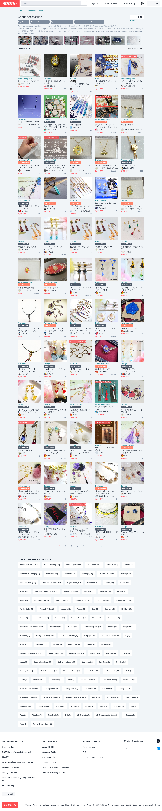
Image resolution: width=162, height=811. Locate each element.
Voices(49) (24, 618)
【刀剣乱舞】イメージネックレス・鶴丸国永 (105, 492)
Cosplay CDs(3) (124, 689)
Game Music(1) (118, 706)
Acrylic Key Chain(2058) (29, 565)
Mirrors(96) (24, 600)
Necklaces (22, 119)
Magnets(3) (96, 697)
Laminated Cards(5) (109, 680)
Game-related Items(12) (42, 662)
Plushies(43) (97, 618)
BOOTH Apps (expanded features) (16, 752)
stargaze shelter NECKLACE (29, 122)
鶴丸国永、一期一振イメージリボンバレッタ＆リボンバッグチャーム (105, 126)
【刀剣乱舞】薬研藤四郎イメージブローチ (80, 492)
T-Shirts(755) (128, 565)
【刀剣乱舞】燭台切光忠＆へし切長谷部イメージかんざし (28, 492)
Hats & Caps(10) (92, 671)
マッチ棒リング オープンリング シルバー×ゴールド (29, 166)
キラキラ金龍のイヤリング (131, 206)
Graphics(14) (95, 653)
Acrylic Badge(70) (26, 609)
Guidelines (75, 805)
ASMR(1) (134, 706)
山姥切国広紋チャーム (130, 165)
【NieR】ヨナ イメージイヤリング (54, 492)
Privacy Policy (86, 805)
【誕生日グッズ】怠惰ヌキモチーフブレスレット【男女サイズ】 (54, 126)
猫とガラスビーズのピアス (131, 491)
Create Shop (129, 3)
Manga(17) (90, 644)
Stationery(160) (93, 583)
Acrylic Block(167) (74, 583)
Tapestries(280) (52, 574)
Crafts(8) (128, 671)
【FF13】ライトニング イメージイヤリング (54, 248)
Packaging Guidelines (11, 767)
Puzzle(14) (126, 653)
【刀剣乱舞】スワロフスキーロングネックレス (80, 207)
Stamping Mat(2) (26, 706)
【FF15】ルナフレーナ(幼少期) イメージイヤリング (81, 451)
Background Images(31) (45, 636)
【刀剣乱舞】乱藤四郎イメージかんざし (80, 411)
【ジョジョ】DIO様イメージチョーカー (106, 533)
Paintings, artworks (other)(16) (31, 653)
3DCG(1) (103, 706)
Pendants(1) (89, 706)
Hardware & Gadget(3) (51, 697)
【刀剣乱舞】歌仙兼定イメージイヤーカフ (131, 451)
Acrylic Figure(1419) (73, 565)
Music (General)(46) (41, 618)
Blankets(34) (112, 627)
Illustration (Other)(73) (124, 600)
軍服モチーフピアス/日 (104, 247)
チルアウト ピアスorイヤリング (54, 530)
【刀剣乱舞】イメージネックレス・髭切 (28, 533)
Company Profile (31, 805)
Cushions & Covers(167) (51, 583)
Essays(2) (75, 706)
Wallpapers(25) (89, 636)
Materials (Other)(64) (47, 609)
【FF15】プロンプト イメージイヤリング (132, 289)
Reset (132, 21)
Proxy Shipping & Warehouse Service (17, 762)
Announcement (89, 747)
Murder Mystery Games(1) (42, 724)
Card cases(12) (87, 662)
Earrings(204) (126, 574)
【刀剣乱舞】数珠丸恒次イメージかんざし (28, 207)
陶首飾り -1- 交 (50, 206)
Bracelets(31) (25, 636)
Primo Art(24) (25, 644)
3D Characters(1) (83, 715)
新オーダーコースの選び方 (28, 81)
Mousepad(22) (41, 644)
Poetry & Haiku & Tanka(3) (76, 697)
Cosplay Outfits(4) (51, 689)
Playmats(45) (60, 618)
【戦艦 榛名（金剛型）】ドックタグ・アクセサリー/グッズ (54, 166)
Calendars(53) (110, 609)
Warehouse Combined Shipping (55, 767)
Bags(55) (95, 609)
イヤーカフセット (25, 450)
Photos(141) (24, 591)
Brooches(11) (121, 662)
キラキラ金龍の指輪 (26, 288)
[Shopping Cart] (142, 3)
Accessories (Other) (25, 79)
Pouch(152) (124, 583)
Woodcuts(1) (37, 715)
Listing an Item (8, 747)
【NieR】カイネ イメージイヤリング (54, 370)
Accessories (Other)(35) (92, 627)
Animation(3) (107, 689)
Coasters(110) (105, 591)
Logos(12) (23, 662)
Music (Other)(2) (131, 697)
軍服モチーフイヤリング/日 (80, 247)
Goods (40, 11)
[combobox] (51, 3)
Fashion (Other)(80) (82, 600)
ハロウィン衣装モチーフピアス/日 (131, 411)
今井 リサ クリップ (52, 288)
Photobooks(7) (38, 680)
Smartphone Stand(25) (110, 636)
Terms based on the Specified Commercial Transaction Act (132, 805)
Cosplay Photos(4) (71, 689)
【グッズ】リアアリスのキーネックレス (80, 85)
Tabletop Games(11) (27, 671)
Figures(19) (57, 644)
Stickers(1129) (112, 565)
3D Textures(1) (129, 715)
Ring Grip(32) (128, 627)
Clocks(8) (23, 680)
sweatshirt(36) (55, 627)
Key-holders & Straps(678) (30, 574)
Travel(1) (23, 724)
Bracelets (47, 119)
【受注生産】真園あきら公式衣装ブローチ (54, 82)
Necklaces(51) (126, 609)
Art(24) (127, 636)
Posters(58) (81, 609)
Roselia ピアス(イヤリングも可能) (132, 533)
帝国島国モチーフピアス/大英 (132, 248)
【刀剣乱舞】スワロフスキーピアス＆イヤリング (80, 329)
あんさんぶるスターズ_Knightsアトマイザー (132, 82)
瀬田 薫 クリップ (102, 369)
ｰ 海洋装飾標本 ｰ (76, 125)
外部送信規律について (101, 805)
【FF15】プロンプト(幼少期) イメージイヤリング (28, 411)
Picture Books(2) (113, 697)
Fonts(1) (23, 715)
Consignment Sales (10, 772)
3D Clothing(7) (56, 680)
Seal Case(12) (104, 662)
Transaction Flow (49, 762)
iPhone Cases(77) (102, 600)
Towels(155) (109, 583)
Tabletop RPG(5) (129, 680)
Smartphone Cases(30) (69, 636)
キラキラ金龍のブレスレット (131, 126)
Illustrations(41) (114, 618)
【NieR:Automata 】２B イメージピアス (55, 411)
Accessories (31, 11)
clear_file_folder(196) (28, 583)
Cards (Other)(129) (71, 591)
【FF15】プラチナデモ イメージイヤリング (54, 451)
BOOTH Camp (8, 785)
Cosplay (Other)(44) (78, 618)
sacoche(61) (66, 609)
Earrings (98, 79)
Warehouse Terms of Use (60, 805)
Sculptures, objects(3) (28, 697)
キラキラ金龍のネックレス (105, 165)
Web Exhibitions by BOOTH (53, 772)
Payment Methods (50, 757)
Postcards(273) (69, 574)
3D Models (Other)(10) (71, 671)
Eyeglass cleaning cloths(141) (46, 591)
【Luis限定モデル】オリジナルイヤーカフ (106, 82)
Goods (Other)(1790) (52, 565)
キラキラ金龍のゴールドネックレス (80, 166)
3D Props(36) (72, 627)
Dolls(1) (68, 715)
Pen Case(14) (111, 653)
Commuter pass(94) (41, 600)
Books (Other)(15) (56, 653)
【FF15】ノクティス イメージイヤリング (106, 289)
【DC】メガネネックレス (80, 369)
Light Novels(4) (90, 689)
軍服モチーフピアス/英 (27, 247)
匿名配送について (9, 757)
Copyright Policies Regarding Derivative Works (18, 779)
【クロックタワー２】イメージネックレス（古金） (28, 370)
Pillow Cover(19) (74, 644)
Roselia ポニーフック (129, 328)
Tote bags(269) (87, 574)
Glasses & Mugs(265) (107, 574)
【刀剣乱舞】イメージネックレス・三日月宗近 (80, 530)
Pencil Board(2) (44, 706)
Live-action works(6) (88, 680)
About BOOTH (111, 3)
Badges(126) (89, 591)
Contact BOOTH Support (93, 757)
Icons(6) (71, 680)
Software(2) (60, 706)
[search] (78, 3)
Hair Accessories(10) (49, 671)
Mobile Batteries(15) (76, 653)
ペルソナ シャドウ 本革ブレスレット (106, 448)
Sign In (94, 3)
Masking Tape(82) (62, 600)
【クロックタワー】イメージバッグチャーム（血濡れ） (54, 329)
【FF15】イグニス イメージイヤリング (106, 329)
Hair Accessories (24, 201)
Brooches (47, 79)
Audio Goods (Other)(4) (29, 689)
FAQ (84, 752)
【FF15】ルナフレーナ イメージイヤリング (132, 370)
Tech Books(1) (53, 715)
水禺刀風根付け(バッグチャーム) (106, 408)
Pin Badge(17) (106, 644)
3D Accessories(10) (112, 671)
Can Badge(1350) (93, 565)
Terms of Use (44, 805)
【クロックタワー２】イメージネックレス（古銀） (28, 329)
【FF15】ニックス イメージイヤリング (80, 289)
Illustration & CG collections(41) (32, 627)
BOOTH (21, 11)
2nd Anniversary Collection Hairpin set (106, 204)
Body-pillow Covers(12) (66, 662)
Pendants (73, 79)
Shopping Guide (49, 752)
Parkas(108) (121, 591)
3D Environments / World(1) (106, 715)
